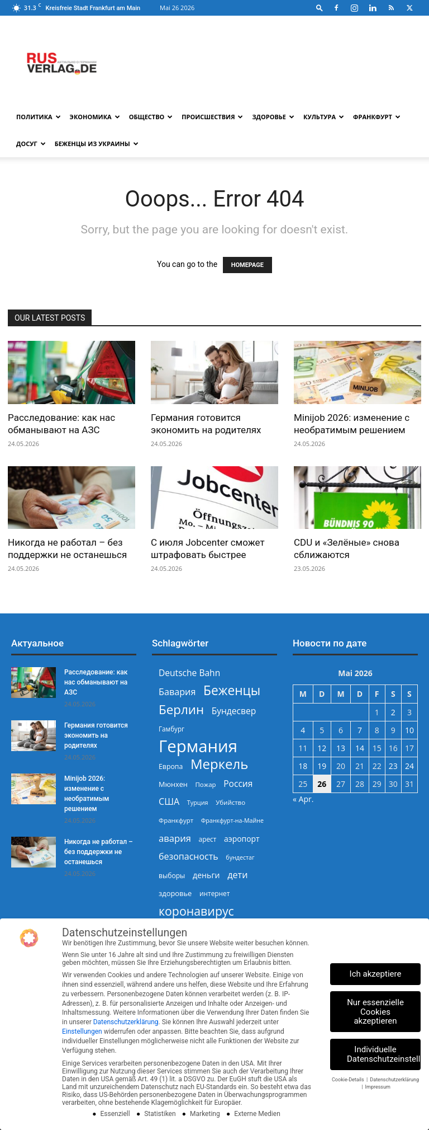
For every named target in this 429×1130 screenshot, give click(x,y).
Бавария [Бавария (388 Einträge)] (177, 692)
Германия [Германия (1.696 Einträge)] (198, 746)
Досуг (31, 143)
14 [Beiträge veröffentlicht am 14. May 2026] (359, 748)
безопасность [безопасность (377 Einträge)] (188, 856)
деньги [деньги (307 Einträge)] (206, 875)
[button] (319, 7)
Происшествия (212, 116)
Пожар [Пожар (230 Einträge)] (205, 784)
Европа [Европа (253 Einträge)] (171, 766)
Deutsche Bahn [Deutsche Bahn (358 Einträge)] (189, 673)
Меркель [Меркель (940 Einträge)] (219, 764)
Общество (151, 116)
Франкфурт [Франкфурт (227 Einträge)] (176, 820)
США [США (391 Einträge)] (169, 802)
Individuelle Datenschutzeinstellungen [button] (384, 1054)
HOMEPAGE (247, 265)
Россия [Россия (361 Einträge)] (237, 784)
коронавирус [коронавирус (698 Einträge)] (196, 911)
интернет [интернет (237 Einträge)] (214, 893)
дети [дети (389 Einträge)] (237, 875)
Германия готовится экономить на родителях (96, 735)
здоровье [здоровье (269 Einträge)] (175, 893)
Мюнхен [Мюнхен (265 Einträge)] (173, 784)
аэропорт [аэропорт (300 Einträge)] (242, 838)
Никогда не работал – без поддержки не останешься (98, 852)
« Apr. (303, 799)
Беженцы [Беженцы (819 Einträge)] (231, 690)
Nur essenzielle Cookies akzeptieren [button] (375, 1011)
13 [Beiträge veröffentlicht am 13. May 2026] (340, 748)
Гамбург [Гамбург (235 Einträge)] (171, 729)
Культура (323, 116)
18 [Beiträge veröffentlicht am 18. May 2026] (302, 766)
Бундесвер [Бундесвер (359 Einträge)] (234, 711)
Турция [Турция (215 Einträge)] (197, 802)
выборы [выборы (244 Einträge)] (172, 875)
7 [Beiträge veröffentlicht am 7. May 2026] (360, 730)
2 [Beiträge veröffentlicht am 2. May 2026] (393, 712)
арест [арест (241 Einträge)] (208, 838)
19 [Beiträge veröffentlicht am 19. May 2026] (321, 766)
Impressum (377, 1087)
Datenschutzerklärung (126, 1022)
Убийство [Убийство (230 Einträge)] (230, 802)
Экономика (95, 116)
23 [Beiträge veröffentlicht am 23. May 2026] (393, 766)
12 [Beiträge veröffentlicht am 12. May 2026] (321, 748)
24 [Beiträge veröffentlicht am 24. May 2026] (409, 766)
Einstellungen (82, 1031)
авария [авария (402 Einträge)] (175, 838)
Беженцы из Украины (97, 143)
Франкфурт (377, 116)
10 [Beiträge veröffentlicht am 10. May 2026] (409, 730)
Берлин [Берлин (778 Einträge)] (181, 709)
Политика (38, 116)
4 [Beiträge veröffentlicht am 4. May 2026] (303, 730)
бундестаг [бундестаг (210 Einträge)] (240, 857)
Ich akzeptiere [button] (376, 974)
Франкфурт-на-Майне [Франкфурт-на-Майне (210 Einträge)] (232, 820)
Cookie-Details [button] (348, 1079)
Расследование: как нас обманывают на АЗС (95, 682)
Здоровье (273, 116)
